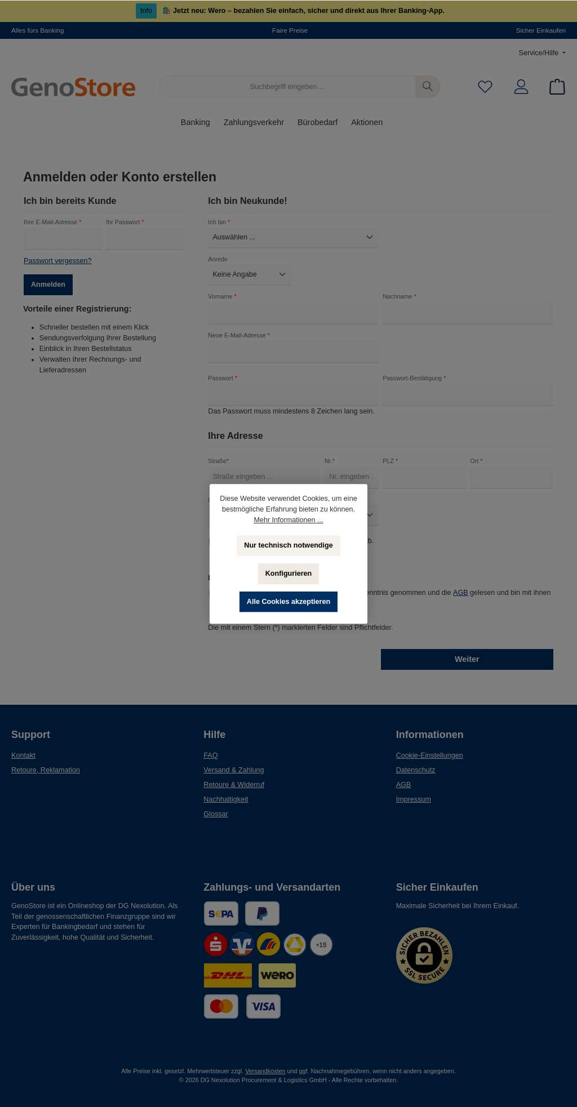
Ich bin (219, 222)
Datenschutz (416, 770)
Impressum (413, 799)
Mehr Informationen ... (288, 520)
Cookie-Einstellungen (429, 755)
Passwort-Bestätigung (414, 378)
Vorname (222, 296)
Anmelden (48, 284)
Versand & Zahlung (233, 770)
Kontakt (23, 755)
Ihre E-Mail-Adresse (52, 222)
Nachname (399, 296)
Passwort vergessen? (57, 261)
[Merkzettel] (485, 87)
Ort (476, 460)
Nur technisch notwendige (288, 545)
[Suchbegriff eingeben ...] (287, 86)
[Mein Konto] (521, 87)
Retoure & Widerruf (233, 785)
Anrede (218, 259)
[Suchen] (428, 86)
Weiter (467, 659)
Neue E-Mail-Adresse (239, 335)
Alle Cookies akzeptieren (288, 602)
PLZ (390, 460)
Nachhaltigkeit (225, 799)
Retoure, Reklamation (45, 770)
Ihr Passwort (125, 222)
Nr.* (330, 460)
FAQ (210, 755)
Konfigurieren (288, 573)
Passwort (222, 378)
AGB (460, 593)
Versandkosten (265, 1071)
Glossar (215, 814)
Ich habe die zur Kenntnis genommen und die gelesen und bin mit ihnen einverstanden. (385, 597)
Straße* (218, 460)
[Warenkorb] (554, 87)
